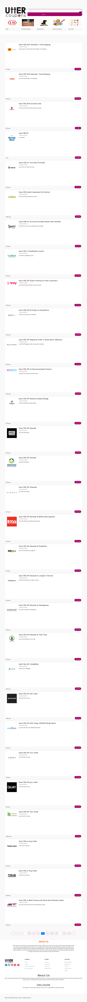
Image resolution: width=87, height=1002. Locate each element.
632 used (8, 511)
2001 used (8, 393)
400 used (8, 364)
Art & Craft (70, 29)
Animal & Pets (40, 29)
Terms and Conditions (29, 966)
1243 (69, 933)
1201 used (8, 305)
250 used (8, 482)
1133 (29, 933)
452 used (8, 246)
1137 (47, 933)
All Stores (47, 962)
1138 (52, 933)
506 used (8, 98)
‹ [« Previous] (13, 933)
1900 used (8, 718)
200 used (8, 659)
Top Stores (47, 964)
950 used (8, 895)
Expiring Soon (67, 964)
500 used (8, 747)
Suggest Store (48, 968)
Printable (66, 966)
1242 (64, 933)
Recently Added (67, 962)
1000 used (8, 216)
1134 (34, 933)
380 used (8, 629)
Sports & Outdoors (57, 29)
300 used (8, 334)
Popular (66, 970)
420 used (8, 187)
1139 (56, 933)
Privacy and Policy (29, 968)
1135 (38, 933)
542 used (8, 541)
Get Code (78, 69)
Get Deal (78, 128)
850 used (8, 128)
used (7, 157)
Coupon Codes (67, 968)
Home (26, 962)
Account (26, 964)
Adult (7, 29)
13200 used (8, 836)
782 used (8, 275)
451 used (8, 69)
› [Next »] (73, 933)
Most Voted (47, 966)
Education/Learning (26, 29)
